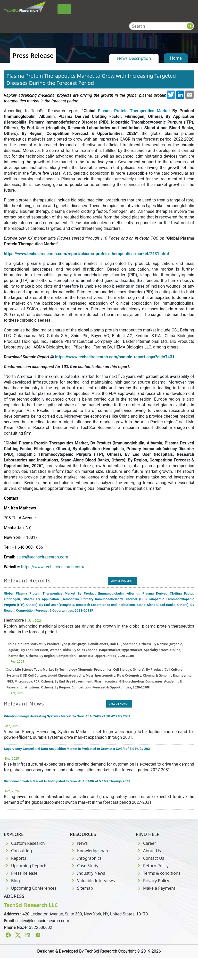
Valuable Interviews (92, 880)
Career (146, 843)
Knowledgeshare (89, 851)
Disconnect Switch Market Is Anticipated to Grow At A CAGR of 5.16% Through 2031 (67, 781)
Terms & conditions (158, 873)
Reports (15, 858)
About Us (148, 851)
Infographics (86, 858)
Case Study (84, 865)
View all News (118, 703)
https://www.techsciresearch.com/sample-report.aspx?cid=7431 (115, 356)
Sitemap (81, 888)
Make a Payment (155, 888)
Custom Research (24, 843)
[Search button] (190, 26)
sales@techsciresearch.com (42, 557)
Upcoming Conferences (30, 888)
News (79, 843)
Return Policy (152, 865)
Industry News (87, 873)
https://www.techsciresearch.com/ (53, 566)
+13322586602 (38, 927)
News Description (134, 58)
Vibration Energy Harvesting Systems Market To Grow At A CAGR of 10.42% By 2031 (67, 716)
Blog (12, 880)
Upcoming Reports (25, 865)
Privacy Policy (152, 880)
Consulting (18, 851)
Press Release (20, 873)
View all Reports (121, 580)
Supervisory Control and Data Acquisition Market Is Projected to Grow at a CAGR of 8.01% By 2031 (78, 749)
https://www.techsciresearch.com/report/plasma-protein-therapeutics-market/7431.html (86, 253)
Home (176, 58)
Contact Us (150, 858)
